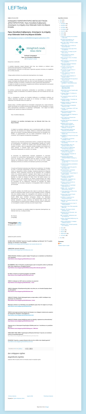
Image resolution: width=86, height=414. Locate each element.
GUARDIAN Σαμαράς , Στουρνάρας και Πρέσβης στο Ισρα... (69, 100)
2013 (61, 22)
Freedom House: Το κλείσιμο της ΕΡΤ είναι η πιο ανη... (68, 52)
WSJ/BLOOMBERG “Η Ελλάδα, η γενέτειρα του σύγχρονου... (68, 151)
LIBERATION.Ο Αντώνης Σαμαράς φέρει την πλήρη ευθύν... (69, 91)
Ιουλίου (62, 33)
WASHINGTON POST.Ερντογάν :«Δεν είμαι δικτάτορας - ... (69, 213)
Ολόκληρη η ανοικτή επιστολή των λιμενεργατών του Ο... (68, 183)
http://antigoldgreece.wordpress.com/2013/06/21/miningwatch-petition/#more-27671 (29, 38)
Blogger (47, 407)
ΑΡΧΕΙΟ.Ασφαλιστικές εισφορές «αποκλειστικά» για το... (67, 55)
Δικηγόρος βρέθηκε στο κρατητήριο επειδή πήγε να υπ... (68, 186)
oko (60, 243)
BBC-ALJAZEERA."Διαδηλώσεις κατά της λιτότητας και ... (69, 216)
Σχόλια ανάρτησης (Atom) (19, 398)
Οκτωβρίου (63, 27)
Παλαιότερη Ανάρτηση (48, 396)
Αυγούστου (63, 31)
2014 (61, 20)
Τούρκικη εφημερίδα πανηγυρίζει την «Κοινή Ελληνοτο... (68, 154)
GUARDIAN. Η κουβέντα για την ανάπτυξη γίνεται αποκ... (67, 198)
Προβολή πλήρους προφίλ (63, 245)
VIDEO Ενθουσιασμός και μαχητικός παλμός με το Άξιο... (68, 106)
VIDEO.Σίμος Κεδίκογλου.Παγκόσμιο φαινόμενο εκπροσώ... (68, 64)
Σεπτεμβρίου (63, 29)
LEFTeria (17, 7)
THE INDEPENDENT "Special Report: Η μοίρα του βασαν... (69, 173)
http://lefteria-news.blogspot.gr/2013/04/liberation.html (20, 250)
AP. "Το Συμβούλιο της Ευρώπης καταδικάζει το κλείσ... (67, 139)
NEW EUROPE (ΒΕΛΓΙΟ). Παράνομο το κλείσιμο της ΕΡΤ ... (69, 115)
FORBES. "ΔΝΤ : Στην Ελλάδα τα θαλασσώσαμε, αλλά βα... (68, 189)
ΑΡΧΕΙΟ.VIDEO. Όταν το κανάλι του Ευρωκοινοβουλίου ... (68, 46)
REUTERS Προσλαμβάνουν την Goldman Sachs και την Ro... (67, 40)
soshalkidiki (18, 224)
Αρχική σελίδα (30, 396)
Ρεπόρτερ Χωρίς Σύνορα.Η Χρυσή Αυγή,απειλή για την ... (68, 195)
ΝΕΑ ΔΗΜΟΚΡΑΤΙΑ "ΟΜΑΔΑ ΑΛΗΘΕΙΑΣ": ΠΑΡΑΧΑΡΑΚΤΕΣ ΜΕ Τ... (69, 83)
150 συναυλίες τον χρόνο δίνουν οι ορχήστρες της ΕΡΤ (68, 70)
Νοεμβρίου (63, 25)
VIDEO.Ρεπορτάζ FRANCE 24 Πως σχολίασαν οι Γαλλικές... (68, 112)
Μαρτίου (63, 231)
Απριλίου (63, 229)
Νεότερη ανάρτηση (12, 396)
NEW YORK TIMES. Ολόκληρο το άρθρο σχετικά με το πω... (69, 43)
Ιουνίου (62, 34)
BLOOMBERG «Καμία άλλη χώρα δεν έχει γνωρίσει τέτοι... (69, 167)
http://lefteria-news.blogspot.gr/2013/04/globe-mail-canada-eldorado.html (25, 244)
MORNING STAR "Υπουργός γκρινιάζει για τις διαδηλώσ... (69, 225)
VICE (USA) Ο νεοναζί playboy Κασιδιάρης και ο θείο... (67, 177)
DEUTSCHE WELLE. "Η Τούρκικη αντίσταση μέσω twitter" (68, 170)
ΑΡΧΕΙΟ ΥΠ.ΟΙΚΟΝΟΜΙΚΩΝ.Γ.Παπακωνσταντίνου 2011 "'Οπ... (69, 161)
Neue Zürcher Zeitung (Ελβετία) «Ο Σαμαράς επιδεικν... (68, 76)
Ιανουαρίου (63, 235)
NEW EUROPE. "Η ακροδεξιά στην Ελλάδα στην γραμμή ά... (68, 180)
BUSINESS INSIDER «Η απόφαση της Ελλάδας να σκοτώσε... (69, 103)
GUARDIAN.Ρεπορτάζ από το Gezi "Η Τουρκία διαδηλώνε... (69, 204)
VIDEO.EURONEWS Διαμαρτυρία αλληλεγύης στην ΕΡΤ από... (68, 130)
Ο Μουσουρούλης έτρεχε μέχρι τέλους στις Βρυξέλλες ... (69, 49)
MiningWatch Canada (32, 59)
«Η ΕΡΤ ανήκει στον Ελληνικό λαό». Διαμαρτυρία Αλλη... (68, 118)
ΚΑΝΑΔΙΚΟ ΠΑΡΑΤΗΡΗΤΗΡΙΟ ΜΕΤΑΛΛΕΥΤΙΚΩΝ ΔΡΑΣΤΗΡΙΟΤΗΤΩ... (67, 87)
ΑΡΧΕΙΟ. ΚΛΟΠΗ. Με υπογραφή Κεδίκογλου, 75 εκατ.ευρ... (68, 127)
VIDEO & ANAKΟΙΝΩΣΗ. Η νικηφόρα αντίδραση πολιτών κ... (68, 222)
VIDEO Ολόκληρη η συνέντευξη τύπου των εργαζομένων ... (69, 61)
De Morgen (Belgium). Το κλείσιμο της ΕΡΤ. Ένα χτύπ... (69, 94)
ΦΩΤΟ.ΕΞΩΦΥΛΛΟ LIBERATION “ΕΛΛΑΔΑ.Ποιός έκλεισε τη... (68, 148)
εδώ (19, 223)
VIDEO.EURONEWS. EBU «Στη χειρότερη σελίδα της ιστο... (67, 145)
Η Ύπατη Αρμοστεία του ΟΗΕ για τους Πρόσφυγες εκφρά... (69, 192)
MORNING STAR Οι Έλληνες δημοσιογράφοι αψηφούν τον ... (68, 124)
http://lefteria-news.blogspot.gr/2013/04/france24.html (20, 341)
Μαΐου (62, 227)
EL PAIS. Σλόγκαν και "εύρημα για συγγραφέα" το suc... (68, 73)
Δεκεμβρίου (63, 23)
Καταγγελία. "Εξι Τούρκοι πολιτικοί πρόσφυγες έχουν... (68, 210)
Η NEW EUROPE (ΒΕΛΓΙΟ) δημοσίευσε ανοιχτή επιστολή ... (69, 79)
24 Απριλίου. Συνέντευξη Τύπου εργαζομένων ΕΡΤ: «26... (67, 67)
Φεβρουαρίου (64, 233)
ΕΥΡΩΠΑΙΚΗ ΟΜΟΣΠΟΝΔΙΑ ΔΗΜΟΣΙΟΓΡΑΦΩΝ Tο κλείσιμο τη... (69, 157)
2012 (61, 237)
